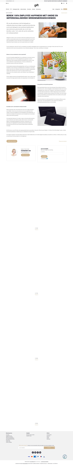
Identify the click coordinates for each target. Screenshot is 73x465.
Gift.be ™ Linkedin (40, 452)
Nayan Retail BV (25, 463)
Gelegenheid (57, 9)
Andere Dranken (23, 9)
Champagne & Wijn (16, 9)
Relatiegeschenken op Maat (30, 434)
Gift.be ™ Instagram (35, 452)
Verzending (7, 434)
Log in (63, 3)
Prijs (61, 9)
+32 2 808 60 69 (32, 461)
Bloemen (7, 9)
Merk (53, 9)
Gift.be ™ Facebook (33, 452)
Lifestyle (33, 9)
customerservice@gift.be (44, 461)
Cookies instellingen (9, 442)
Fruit (11, 9)
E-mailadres (43, 151)
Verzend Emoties (49, 434)
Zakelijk (65, 9)
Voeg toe (36, 229)
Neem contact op (25, 154)
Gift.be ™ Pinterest (38, 452)
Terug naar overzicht (64, 12)
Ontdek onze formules (12, 141)
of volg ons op (44, 158)
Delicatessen (38, 9)
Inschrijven (44, 156)
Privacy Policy (8, 440)
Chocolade (29, 9)
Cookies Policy (8, 441)
